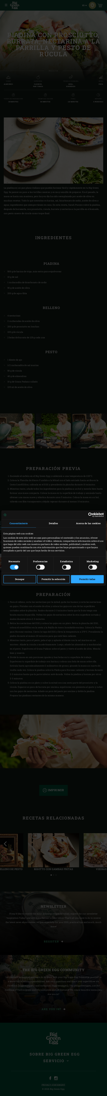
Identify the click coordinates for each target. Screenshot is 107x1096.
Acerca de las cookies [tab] (88, 523)
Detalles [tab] (53, 523)
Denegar (19, 579)
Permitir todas (87, 579)
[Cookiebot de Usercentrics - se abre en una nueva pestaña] (90, 514)
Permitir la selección (53, 579)
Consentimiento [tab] (19, 523)
